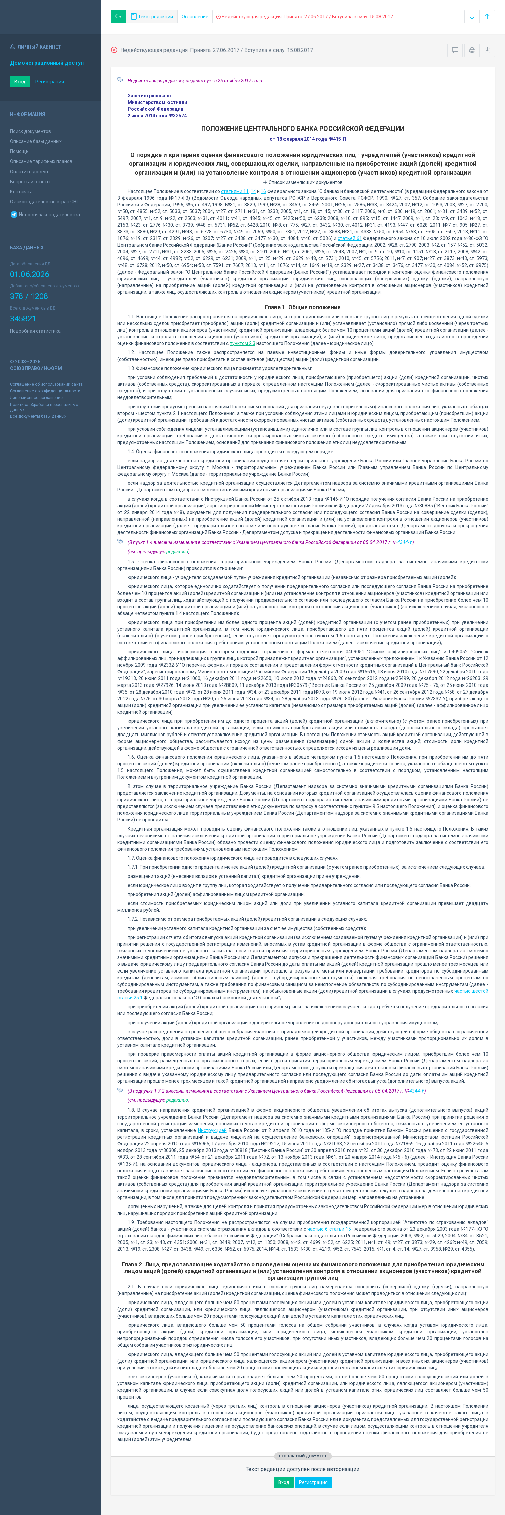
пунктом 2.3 (242, 343)
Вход (20, 81)
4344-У (404, 542)
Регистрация (49, 81)
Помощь (19, 151)
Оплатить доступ (29, 171)
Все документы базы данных (38, 416)
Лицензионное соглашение (36, 397)
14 (253, 191)
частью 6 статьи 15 (329, 1229)
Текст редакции (151, 16)
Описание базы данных (36, 141)
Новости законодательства (45, 214)
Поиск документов (30, 131)
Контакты (21, 191)
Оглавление (195, 16)
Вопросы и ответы (30, 181)
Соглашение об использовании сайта (46, 384)
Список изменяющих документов (303, 182)
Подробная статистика (35, 331)
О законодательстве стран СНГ (44, 201)
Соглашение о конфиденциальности (45, 391)
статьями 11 (235, 191)
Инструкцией (212, 1130)
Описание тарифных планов (41, 161)
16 (263, 191)
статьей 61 (350, 238)
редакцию (177, 551)
